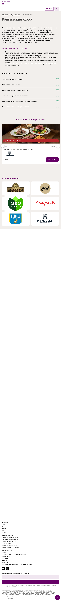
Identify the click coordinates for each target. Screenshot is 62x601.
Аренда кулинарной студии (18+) (10, 547)
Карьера (4, 528)
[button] (3, 4)
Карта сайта (5, 562)
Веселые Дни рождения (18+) (9, 541)
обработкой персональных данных (34, 585)
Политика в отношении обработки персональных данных (17, 564)
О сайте (4, 552)
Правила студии (6, 556)
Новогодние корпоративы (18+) (10, 539)
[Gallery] (30, 146)
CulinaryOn (5, 15)
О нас (3, 524)
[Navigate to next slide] (58, 146)
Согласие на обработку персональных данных (14, 554)
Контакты (4, 560)
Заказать (49, 8)
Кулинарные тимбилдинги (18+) (10, 537)
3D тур (3, 526)
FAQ (3, 530)
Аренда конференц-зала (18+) (9, 545)
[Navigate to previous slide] (2, 146)
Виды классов (15, 15)
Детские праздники (7, 543)
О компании (5, 558)
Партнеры (4, 532)
